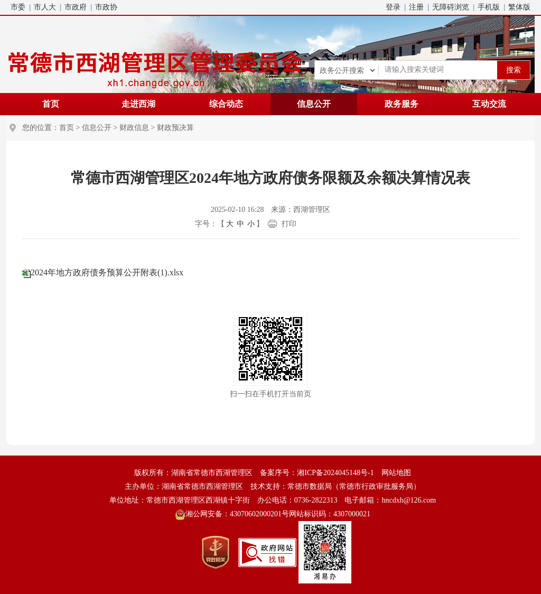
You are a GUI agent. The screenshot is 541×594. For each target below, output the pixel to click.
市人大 (45, 7)
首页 (50, 103)
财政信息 (134, 128)
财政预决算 (175, 128)
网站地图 (396, 473)
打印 (289, 224)
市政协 (106, 7)
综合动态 (226, 103)
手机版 (489, 7)
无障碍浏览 (450, 7)
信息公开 (314, 103)
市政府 (75, 7)
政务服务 (401, 103)
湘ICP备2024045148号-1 (335, 473)
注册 (416, 7)
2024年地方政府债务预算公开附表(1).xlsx (107, 272)
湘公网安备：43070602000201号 (232, 514)
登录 (393, 7)
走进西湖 (138, 103)
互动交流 (489, 103)
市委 (18, 7)
